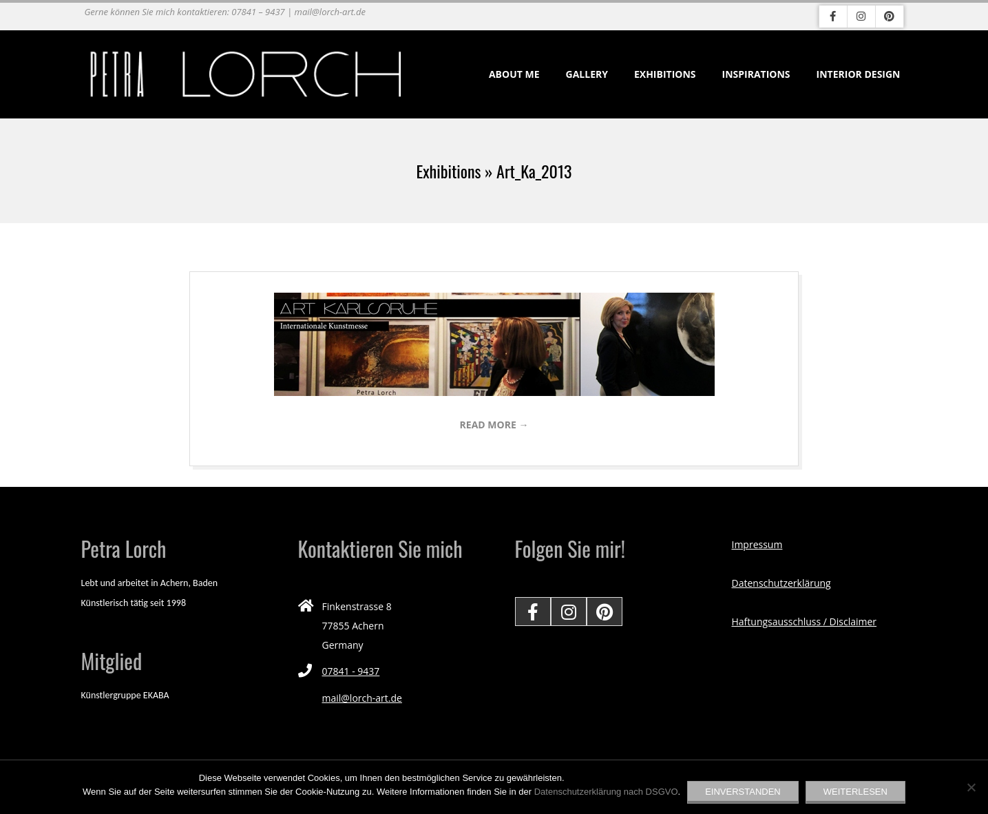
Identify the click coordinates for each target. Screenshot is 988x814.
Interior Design (859, 74)
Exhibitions (665, 74)
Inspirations (756, 74)
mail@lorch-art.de (362, 698)
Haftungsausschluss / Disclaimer (804, 621)
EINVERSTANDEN (743, 791)
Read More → (494, 424)
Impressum (757, 544)
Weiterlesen (855, 791)
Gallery (587, 74)
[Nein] (971, 787)
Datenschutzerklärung (781, 582)
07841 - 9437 (351, 671)
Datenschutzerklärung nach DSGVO (606, 791)
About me (514, 74)
